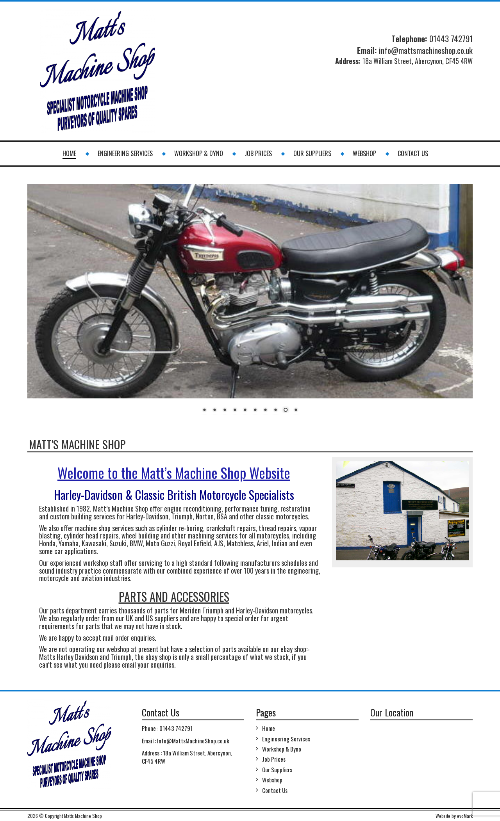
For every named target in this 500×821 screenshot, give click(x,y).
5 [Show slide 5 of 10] (245, 410)
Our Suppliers (312, 153)
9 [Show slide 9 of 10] (285, 410)
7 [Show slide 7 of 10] (265, 410)
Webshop (364, 153)
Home (69, 153)
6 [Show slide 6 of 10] (255, 410)
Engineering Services (125, 153)
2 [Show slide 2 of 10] (214, 410)
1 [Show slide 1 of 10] (204, 410)
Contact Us (413, 153)
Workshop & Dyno (198, 153)
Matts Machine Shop (83, 815)
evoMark (465, 815)
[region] (250, 303)
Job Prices (258, 153)
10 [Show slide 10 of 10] (295, 410)
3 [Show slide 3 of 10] (224, 410)
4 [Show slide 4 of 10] (234, 410)
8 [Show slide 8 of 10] (275, 410)
